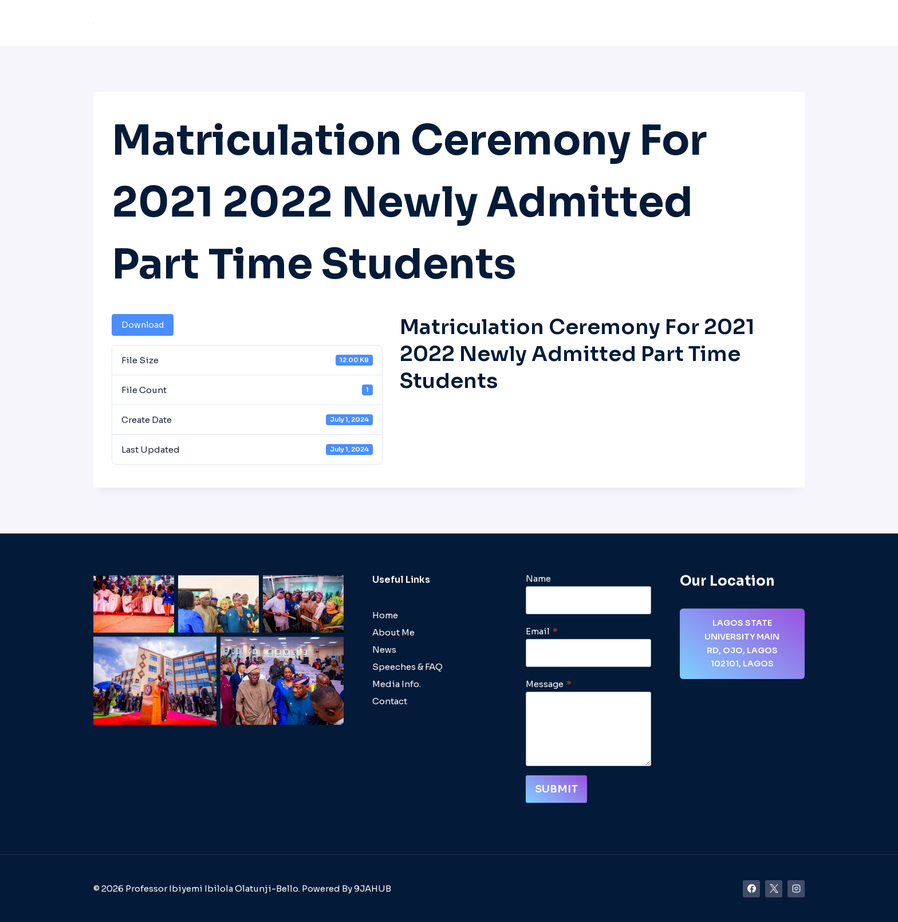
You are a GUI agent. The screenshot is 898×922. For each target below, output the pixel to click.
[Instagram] (796, 888)
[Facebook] (751, 888)
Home (307, 23)
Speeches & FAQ (555, 23)
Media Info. (396, 683)
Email (542, 631)
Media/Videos (673, 23)
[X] (773, 888)
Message (549, 683)
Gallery (733, 23)
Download (142, 325)
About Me (354, 23)
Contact (780, 23)
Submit (556, 789)
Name (538, 578)
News (616, 23)
